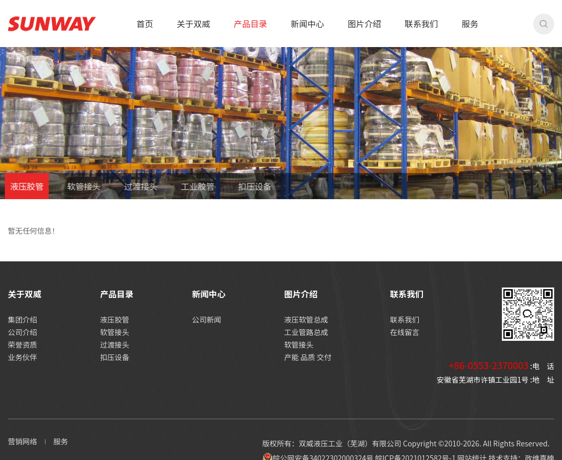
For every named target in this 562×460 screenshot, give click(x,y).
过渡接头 (130, 186)
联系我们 (421, 23)
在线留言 (404, 332)
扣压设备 (244, 186)
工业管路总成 (306, 332)
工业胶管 (187, 186)
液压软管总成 (306, 319)
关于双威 (193, 23)
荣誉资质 (22, 344)
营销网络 (22, 441)
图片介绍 (364, 23)
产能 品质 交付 (307, 357)
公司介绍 (22, 332)
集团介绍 (22, 319)
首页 (144, 23)
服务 (470, 23)
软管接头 (73, 186)
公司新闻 (206, 319)
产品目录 (250, 23)
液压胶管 (114, 319)
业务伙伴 (22, 357)
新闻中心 (307, 23)
